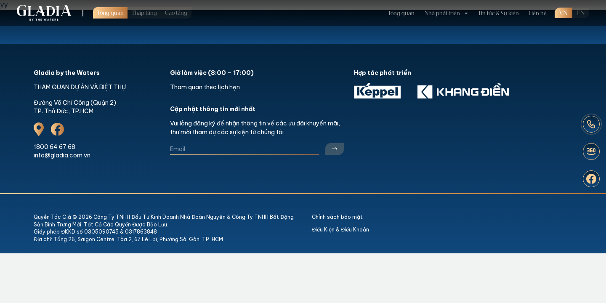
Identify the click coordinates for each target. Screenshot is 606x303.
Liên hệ (538, 7)
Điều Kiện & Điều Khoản (340, 229)
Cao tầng (176, 6)
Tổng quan (110, 6)
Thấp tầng (144, 6)
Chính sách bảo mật (337, 217)
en (581, 7)
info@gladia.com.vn (62, 155)
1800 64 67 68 (54, 147)
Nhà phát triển (442, 7)
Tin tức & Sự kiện (498, 7)
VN (563, 7)
